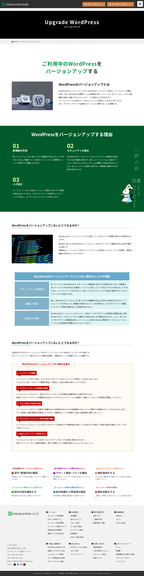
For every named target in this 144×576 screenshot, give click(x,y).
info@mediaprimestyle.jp (22, 561)
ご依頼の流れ (98, 519)
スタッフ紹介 (75, 523)
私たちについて (75, 519)
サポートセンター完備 (55, 561)
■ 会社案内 (73, 512)
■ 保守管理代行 (97, 512)
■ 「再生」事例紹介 (53, 543)
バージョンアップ (76, 554)
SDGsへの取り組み (77, 537)
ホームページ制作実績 (55, 523)
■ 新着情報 (119, 512)
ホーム (118, 547)
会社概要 (73, 516)
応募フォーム (98, 558)
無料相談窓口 (98, 547)
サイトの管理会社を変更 (56, 558)
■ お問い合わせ (97, 543)
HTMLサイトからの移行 (78, 547)
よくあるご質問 (75, 526)
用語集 (118, 551)
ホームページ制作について (57, 526)
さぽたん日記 (120, 523)
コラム (118, 519)
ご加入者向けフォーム (101, 551)
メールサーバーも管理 (55, 554)
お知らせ (119, 516)
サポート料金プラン (55, 519)
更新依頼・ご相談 (99, 523)
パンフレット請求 (76, 530)
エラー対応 (74, 551)
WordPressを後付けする (56, 547)
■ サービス (50, 512)
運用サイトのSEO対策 (55, 533)
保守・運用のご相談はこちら (120, 4)
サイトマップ (120, 561)
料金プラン (97, 516)
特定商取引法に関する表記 (125, 554)
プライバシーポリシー (123, 558)
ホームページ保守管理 (55, 516)
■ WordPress (74, 543)
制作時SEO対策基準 (55, 530)
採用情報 (73, 533)
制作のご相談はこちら (94, 4)
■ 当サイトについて (122, 543)
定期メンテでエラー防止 (56, 551)
